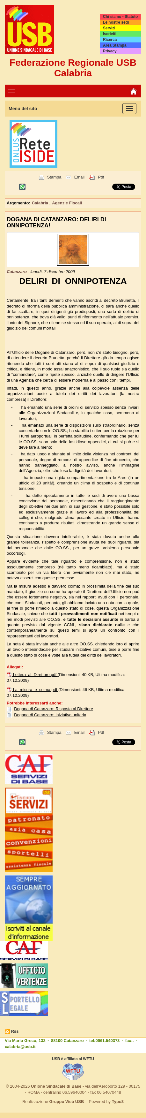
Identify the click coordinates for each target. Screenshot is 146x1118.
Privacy (110, 51)
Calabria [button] (40, 203)
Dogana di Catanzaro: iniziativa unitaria (50, 714)
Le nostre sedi (116, 22)
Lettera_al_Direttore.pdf (35, 674)
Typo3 (118, 1101)
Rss (15, 1031)
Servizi (109, 28)
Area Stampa (114, 45)
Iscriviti (109, 34)
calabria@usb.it (20, 1046)
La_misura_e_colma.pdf (35, 689)
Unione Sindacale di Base (56, 1086)
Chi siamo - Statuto (120, 16)
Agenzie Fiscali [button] (67, 203)
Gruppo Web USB (66, 1101)
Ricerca (110, 39)
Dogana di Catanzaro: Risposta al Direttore (53, 708)
